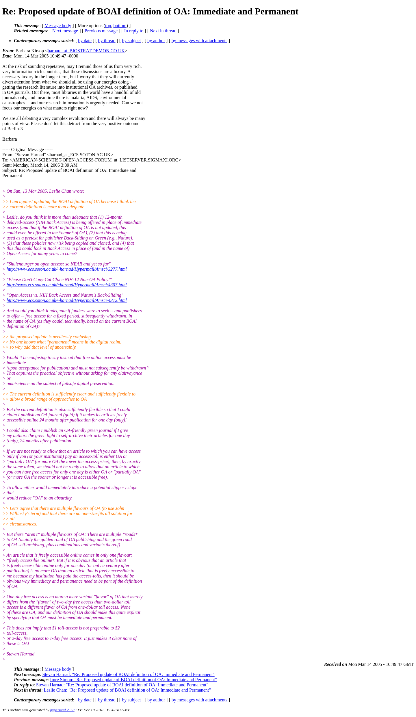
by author (156, 40)
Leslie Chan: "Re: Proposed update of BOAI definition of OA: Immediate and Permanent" (127, 690)
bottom (119, 25)
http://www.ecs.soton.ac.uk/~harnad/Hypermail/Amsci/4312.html (67, 300)
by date (85, 40)
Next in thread (163, 30)
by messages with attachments (199, 40)
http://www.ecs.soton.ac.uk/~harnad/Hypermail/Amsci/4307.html (67, 284)
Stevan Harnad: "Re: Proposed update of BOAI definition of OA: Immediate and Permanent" (128, 674)
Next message (65, 30)
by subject (131, 40)
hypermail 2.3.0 (62, 710)
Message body (57, 25)
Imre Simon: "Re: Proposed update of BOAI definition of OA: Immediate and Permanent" (133, 679)
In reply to (134, 30)
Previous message (101, 30)
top (108, 25)
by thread (107, 40)
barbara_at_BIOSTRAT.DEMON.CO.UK (86, 50)
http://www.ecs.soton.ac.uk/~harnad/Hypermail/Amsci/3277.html (67, 269)
